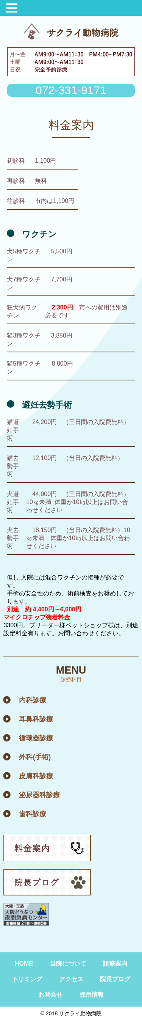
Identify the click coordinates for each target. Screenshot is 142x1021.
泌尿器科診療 (39, 795)
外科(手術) (35, 757)
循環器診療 (36, 738)
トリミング (27, 979)
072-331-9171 (71, 90)
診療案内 (115, 963)
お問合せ (50, 994)
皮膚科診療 (36, 776)
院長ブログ (115, 979)
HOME (24, 963)
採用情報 (92, 994)
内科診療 (32, 700)
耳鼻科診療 (36, 719)
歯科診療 (32, 814)
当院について (68, 963)
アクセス (71, 979)
